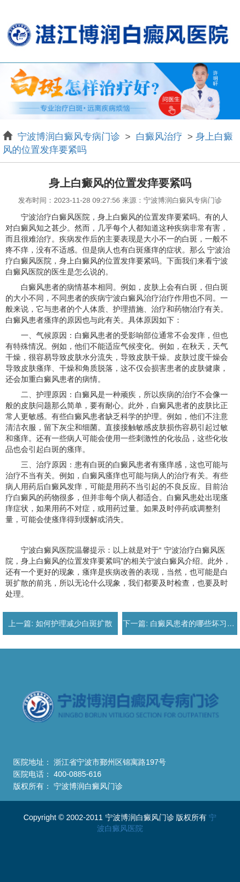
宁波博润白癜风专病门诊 (70, 136)
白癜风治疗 (159, 136)
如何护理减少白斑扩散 (72, 623)
